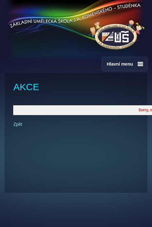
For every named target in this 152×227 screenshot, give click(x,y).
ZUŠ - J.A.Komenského (116, 34)
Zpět (17, 124)
